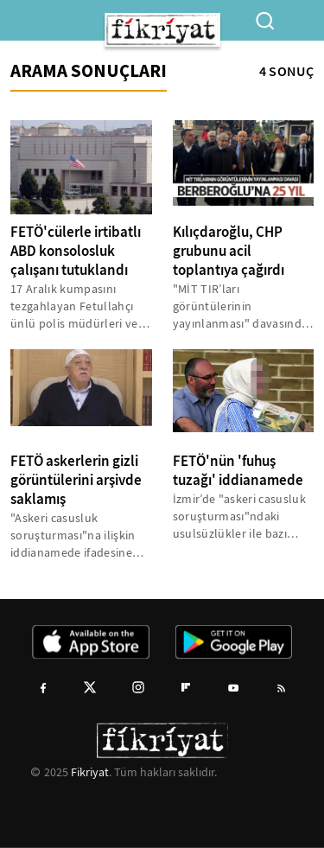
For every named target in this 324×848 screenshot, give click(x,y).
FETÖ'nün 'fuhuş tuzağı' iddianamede (238, 470)
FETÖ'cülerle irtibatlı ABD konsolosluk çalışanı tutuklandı (75, 251)
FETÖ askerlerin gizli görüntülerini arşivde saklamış (76, 480)
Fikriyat (90, 772)
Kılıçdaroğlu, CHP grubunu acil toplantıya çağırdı (228, 251)
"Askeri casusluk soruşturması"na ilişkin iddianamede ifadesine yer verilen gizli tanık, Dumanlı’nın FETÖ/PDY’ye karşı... (79, 535)
